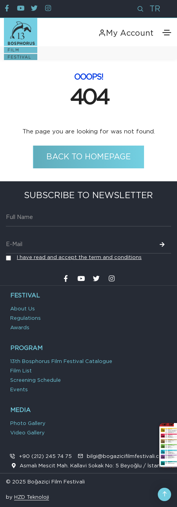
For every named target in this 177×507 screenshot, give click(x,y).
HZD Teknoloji (31, 497)
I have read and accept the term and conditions (79, 257)
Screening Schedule (35, 380)
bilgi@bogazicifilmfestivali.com (127, 456)
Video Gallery (27, 433)
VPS (54, 498)
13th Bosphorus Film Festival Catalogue (61, 361)
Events (19, 389)
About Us (22, 309)
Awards (19, 327)
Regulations (25, 318)
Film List (21, 371)
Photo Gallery (28, 423)
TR (155, 9)
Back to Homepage (88, 157)
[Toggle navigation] (166, 32)
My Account (125, 33)
